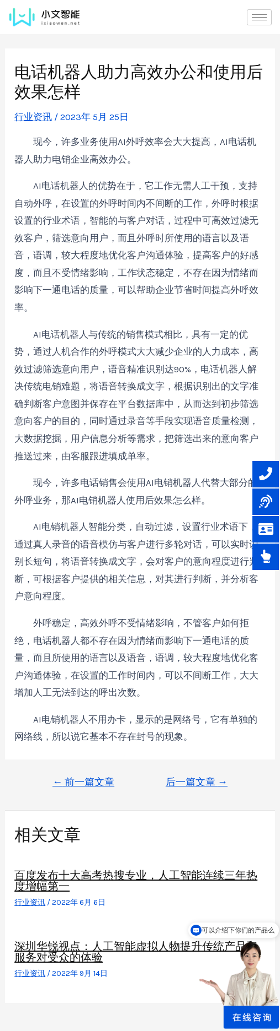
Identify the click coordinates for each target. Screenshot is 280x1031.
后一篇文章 (197, 782)
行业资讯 (33, 116)
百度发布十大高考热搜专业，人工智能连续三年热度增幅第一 (135, 881)
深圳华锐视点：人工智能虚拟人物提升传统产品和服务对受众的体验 (135, 952)
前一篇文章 (83, 782)
